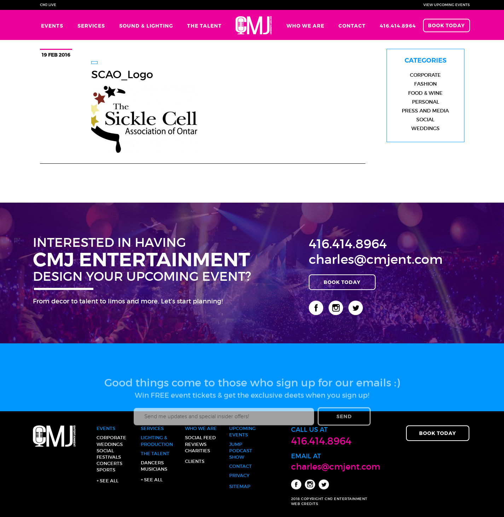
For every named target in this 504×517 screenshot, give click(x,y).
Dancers (152, 463)
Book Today (446, 25)
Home (254, 25)
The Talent (204, 26)
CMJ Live (48, 4)
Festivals (109, 457)
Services (91, 26)
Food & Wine (425, 93)
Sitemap (239, 486)
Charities (197, 451)
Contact (352, 26)
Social (425, 119)
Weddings (425, 128)
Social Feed (200, 438)
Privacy (239, 475)
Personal (425, 102)
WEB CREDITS (304, 503)
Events (52, 26)
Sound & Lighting (146, 26)
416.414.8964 (398, 26)
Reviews (196, 444)
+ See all (107, 481)
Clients (194, 461)
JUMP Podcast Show (240, 450)
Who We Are (305, 26)
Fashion (425, 84)
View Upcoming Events (446, 4)
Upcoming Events (242, 431)
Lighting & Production (157, 441)
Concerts (109, 463)
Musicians (154, 469)
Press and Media (425, 111)
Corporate (425, 75)
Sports (106, 470)
